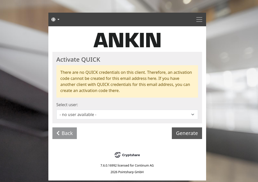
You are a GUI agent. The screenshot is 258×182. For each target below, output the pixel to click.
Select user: (67, 104)
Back (64, 133)
